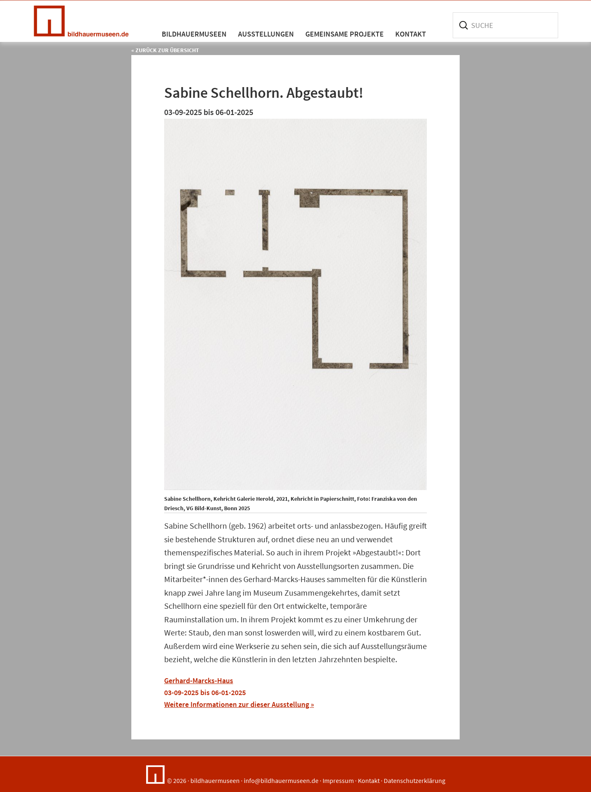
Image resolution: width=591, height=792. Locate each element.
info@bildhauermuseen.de (281, 780)
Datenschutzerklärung (414, 780)
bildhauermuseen (215, 780)
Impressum (338, 780)
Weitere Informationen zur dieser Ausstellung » (239, 704)
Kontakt (369, 780)
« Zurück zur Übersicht (165, 50)
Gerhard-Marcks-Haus (198, 680)
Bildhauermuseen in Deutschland (84, 21)
